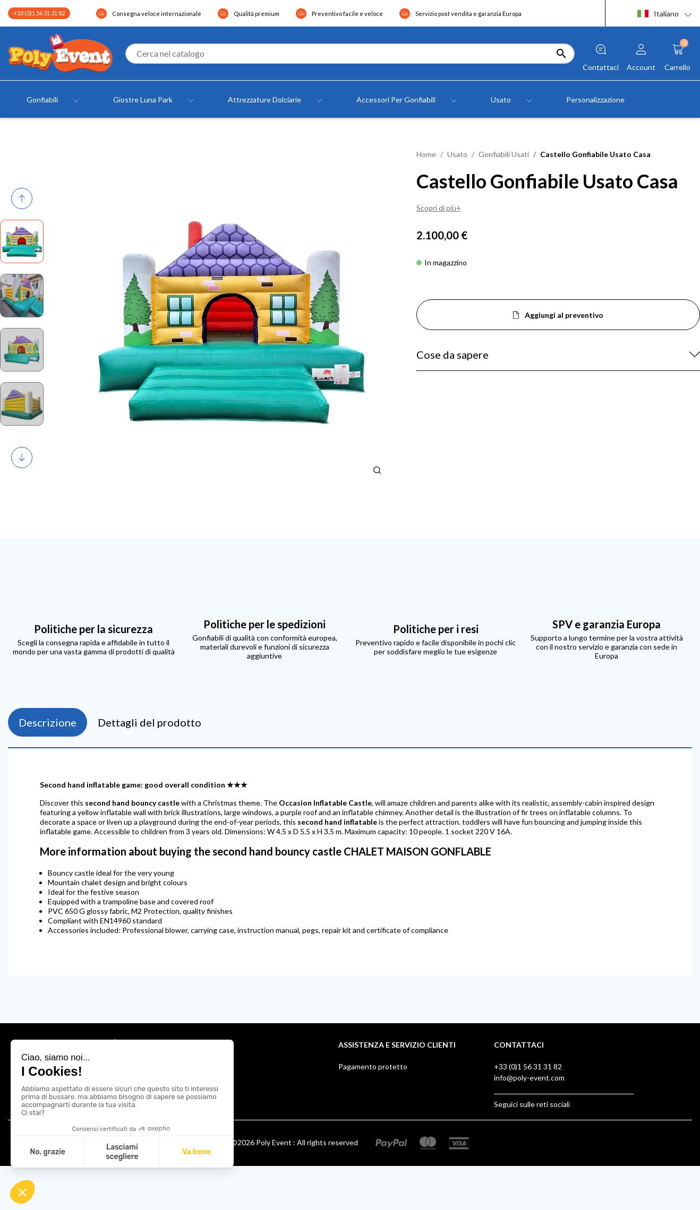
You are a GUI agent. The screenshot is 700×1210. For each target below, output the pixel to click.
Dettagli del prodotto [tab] (149, 722)
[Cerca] (350, 54)
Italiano (658, 13)
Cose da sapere (452, 354)
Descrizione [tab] (47, 722)
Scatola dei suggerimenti (379, 1122)
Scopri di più (436, 207)
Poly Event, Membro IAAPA (383, 1099)
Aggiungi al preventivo (564, 314)
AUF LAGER (358, 1144)
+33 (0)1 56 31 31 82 (39, 13)
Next (22, 457)
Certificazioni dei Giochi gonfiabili (393, 1111)
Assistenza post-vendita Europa (391, 1088)
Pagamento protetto (372, 1066)
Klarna (349, 1133)
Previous (23, 198)
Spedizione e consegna (376, 1077)
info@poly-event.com (529, 1077)
